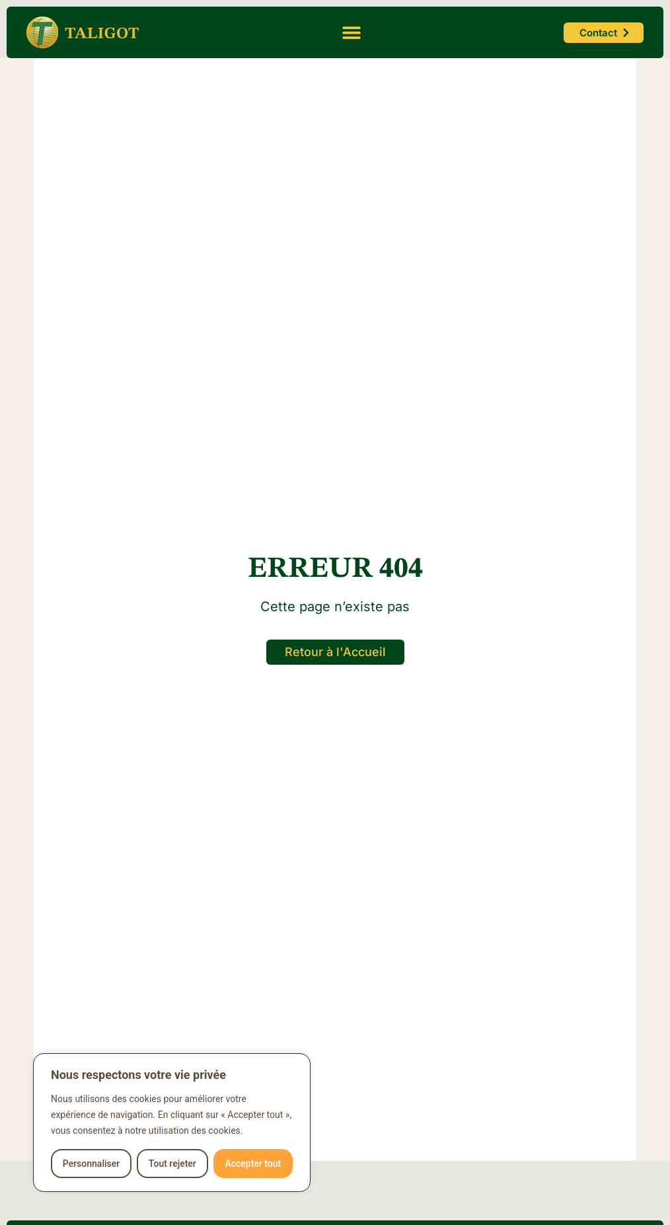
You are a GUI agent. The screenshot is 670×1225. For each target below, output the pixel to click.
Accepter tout (253, 1163)
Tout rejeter (172, 1163)
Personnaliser (91, 1163)
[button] (351, 33)
